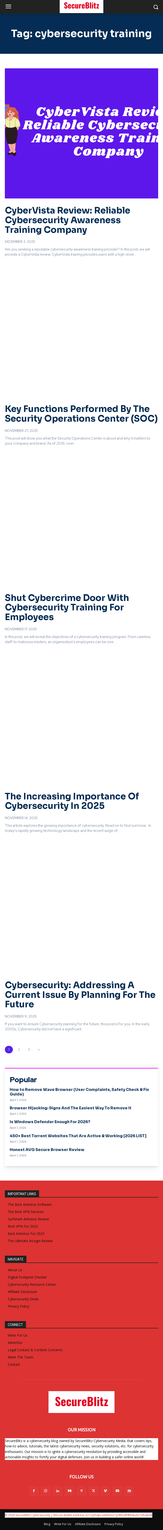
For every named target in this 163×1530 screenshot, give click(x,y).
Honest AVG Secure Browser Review (47, 1149)
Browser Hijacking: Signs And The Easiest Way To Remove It (70, 1108)
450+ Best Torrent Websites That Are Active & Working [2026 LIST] (78, 1135)
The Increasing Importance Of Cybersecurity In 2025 (72, 801)
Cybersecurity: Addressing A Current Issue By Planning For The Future (80, 995)
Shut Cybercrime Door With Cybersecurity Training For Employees (67, 607)
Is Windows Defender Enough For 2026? (50, 1121)
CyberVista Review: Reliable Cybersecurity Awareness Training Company (67, 220)
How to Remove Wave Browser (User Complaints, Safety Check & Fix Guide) (79, 1092)
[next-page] (39, 1049)
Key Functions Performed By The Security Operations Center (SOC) (81, 413)
